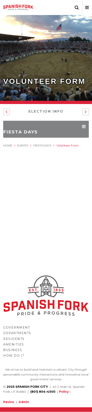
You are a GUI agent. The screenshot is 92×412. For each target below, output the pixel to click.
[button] (87, 7)
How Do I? (13, 356)
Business (12, 350)
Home (7, 145)
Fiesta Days (42, 145)
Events (22, 145)
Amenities (13, 344)
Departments (17, 333)
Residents (14, 339)
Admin (24, 402)
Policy (64, 392)
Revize (8, 402)
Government (16, 327)
